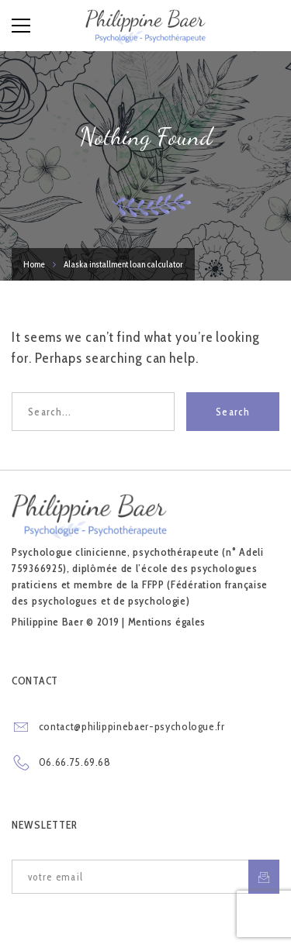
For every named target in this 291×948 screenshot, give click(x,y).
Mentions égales (167, 622)
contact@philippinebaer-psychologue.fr (132, 726)
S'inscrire (263, 877)
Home (34, 264)
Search (233, 411)
